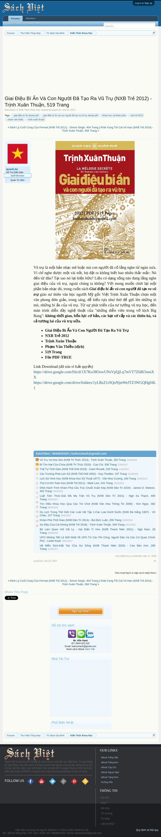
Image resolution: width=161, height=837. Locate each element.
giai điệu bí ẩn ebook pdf (26, 115)
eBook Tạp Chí (108, 767)
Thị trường (106, 813)
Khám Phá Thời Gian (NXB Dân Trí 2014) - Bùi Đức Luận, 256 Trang (80, 520)
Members (30, 18)
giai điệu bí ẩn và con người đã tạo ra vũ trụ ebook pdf (70, 115)
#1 (155, 561)
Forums (15, 18)
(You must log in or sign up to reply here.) (135, 573)
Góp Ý (104, 802)
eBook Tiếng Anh (109, 762)
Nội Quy (105, 808)
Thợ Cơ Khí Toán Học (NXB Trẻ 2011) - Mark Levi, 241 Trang (76, 483)
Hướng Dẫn (107, 782)
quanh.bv (56, 110)
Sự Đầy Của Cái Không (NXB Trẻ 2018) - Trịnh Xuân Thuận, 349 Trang (82, 524)
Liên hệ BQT (108, 823)
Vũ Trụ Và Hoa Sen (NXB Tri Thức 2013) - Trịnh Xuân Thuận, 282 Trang (83, 459)
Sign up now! (80, 611)
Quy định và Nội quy (147, 830)
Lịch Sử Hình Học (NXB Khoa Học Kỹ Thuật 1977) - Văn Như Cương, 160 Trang (88, 478)
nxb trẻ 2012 (136, 115)
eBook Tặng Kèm (110, 777)
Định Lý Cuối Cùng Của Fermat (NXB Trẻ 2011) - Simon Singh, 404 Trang (54, 127)
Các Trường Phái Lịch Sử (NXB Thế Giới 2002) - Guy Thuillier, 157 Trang (83, 473)
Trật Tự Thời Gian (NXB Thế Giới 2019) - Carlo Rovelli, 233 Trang (79, 469)
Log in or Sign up (143, 3)
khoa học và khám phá (113, 115)
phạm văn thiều (15, 119)
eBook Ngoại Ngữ (110, 772)
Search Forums (14, 23)
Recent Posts (32, 23)
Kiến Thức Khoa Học (29, 110)
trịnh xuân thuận (35, 119)
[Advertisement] (80, 66)
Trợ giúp (105, 818)
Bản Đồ (105, 797)
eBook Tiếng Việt (109, 757)
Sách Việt (90, 649)
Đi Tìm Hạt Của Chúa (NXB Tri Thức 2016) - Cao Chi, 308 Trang (78, 464)
